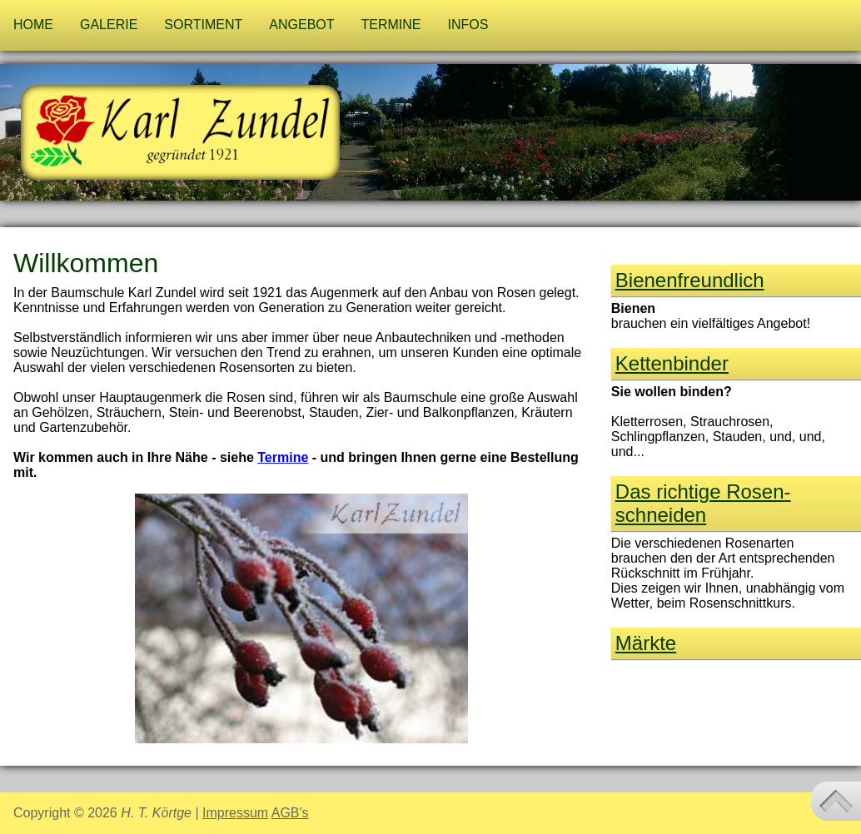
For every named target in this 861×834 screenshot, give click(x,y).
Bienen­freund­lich (689, 280)
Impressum (235, 813)
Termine (391, 24)
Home (33, 24)
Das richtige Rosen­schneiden (703, 503)
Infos (468, 24)
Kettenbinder (672, 363)
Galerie (108, 24)
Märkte (645, 643)
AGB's (290, 813)
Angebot (301, 24)
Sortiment (203, 24)
